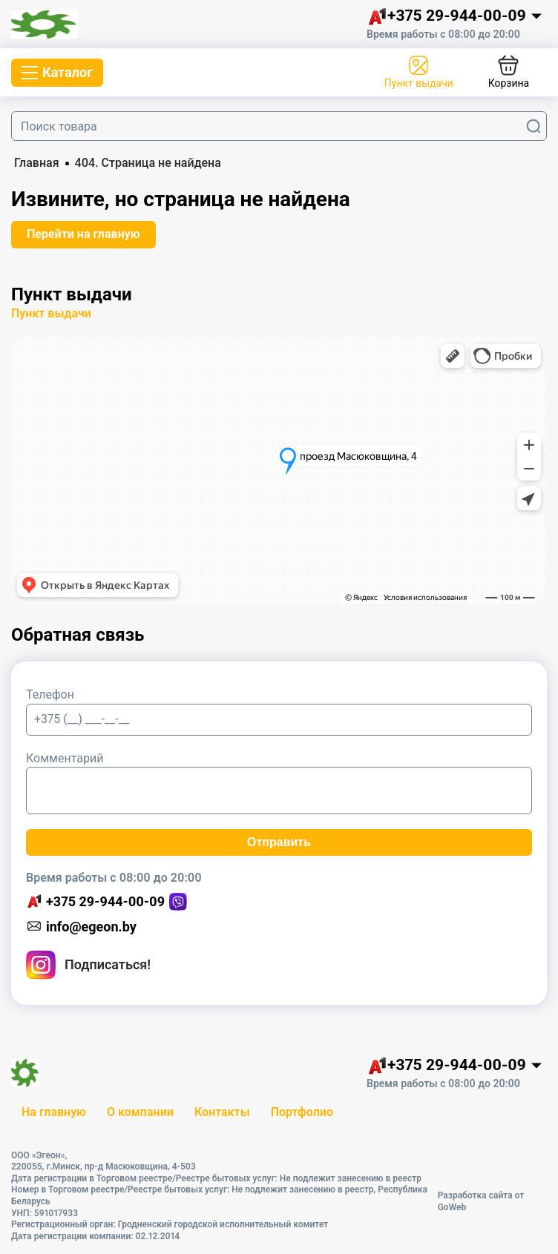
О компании (140, 1112)
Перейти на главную (83, 234)
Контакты (222, 1112)
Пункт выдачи (51, 313)
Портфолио (302, 1112)
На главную (54, 1112)
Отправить (279, 842)
